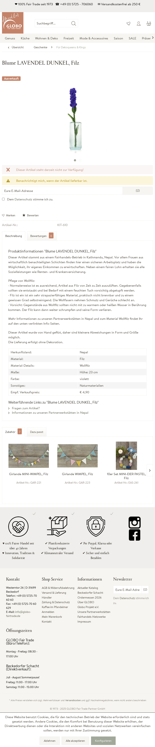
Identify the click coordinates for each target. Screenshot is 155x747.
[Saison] (118, 38)
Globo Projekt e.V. (88, 607)
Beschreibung (13, 236)
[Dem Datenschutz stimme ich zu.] (3, 199)
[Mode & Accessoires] (94, 38)
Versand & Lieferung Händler (54, 595)
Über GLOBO (86, 602)
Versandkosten (73, 700)
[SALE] (132, 38)
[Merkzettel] (129, 23)
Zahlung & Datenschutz (56, 602)
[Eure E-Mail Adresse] (127, 590)
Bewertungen (41, 235)
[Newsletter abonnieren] (145, 590)
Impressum (84, 622)
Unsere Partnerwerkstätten (94, 612)
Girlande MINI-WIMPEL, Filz (28, 474)
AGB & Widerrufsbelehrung (58, 588)
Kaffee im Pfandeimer (55, 607)
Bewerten (30, 215)
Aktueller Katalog (88, 588)
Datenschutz (23, 199)
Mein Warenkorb (52, 617)
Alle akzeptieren (75, 741)
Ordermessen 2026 (90, 597)
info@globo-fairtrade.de (18, 614)
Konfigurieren (103, 741)
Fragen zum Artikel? (24, 408)
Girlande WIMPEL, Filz (77, 474)
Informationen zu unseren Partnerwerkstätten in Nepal (48, 412)
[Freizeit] (69, 38)
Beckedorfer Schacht (90, 593)
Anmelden (48, 612)
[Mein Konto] (139, 23)
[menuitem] (78, 23)
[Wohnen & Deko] (46, 38)
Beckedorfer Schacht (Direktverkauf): (22, 667)
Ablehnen (50, 741)
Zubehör (13, 432)
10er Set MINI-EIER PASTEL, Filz (126, 476)
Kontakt (46, 622)
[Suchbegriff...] (56, 23)
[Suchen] (73, 23)
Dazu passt (36, 432)
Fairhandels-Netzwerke (92, 617)
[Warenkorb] (149, 23)
